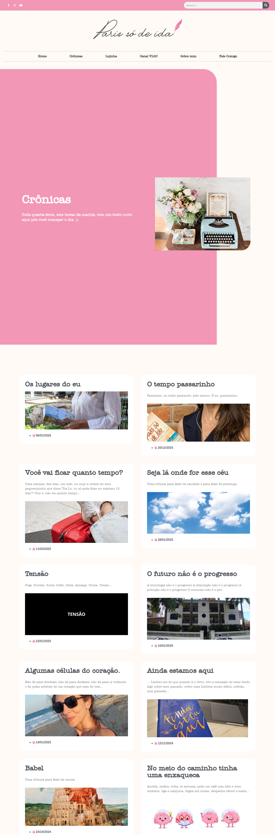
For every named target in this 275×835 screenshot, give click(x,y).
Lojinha (111, 56)
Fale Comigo (228, 56)
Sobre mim (188, 56)
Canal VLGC (149, 56)
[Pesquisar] (266, 5)
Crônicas (76, 56)
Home (42, 56)
